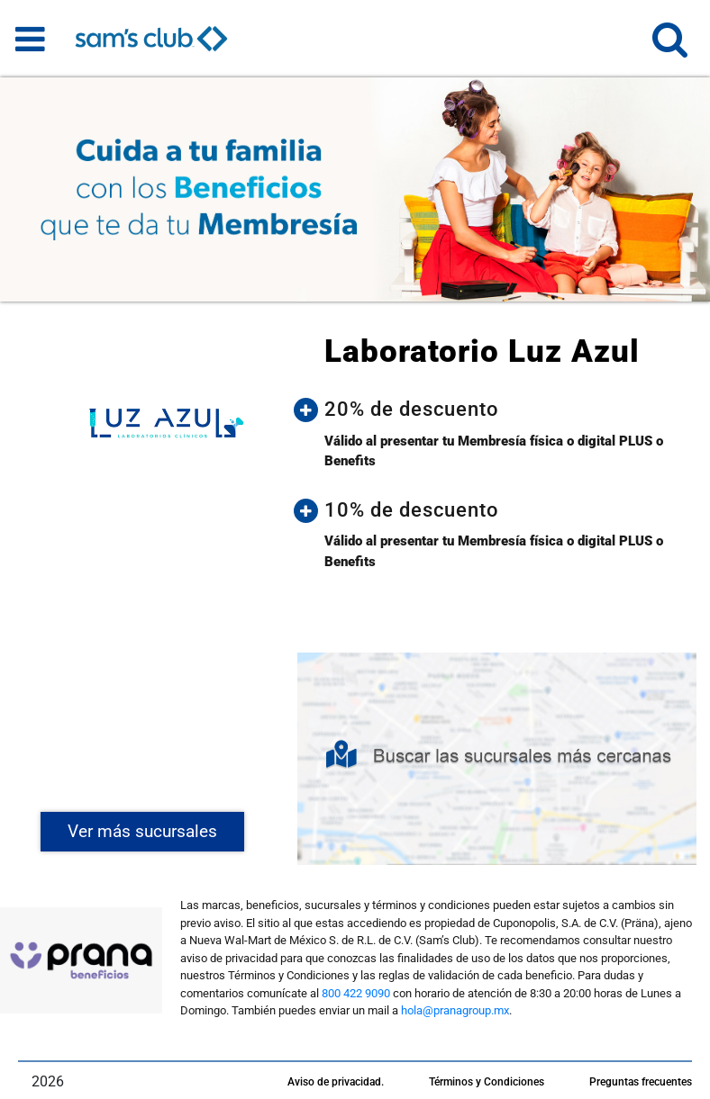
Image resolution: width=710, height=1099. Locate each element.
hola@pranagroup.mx (455, 1010)
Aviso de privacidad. (335, 1082)
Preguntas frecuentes (640, 1082)
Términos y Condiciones (486, 1082)
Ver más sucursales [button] (142, 831)
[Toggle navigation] (30, 38)
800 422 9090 (356, 993)
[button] (669, 47)
